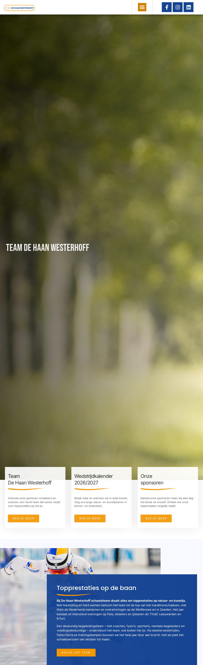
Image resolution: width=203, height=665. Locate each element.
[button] (142, 7)
